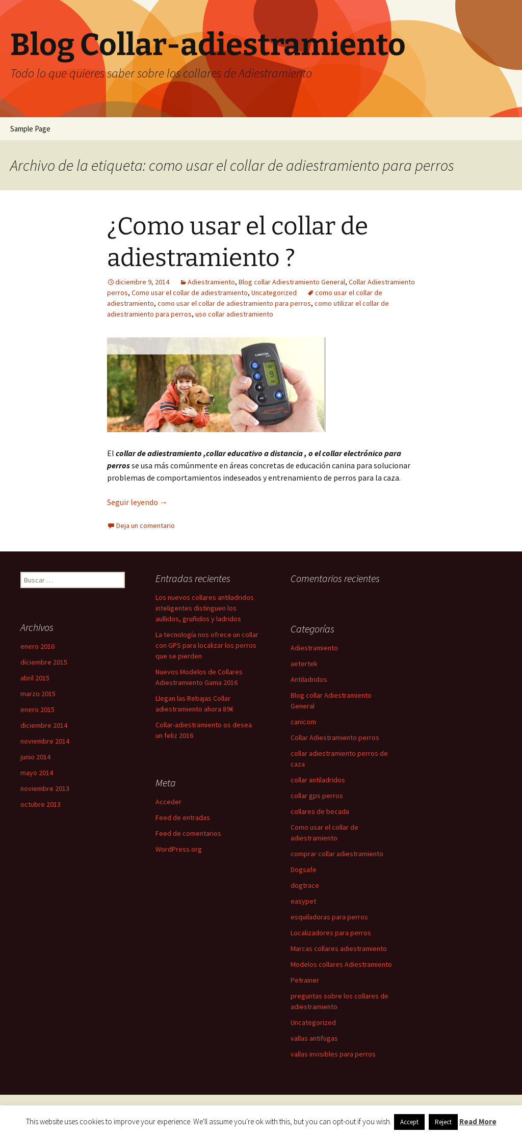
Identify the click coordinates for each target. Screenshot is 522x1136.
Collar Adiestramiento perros (335, 737)
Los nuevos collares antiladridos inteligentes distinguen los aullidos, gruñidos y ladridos (204, 608)
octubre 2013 (40, 804)
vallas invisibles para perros (333, 1054)
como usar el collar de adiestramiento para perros (234, 303)
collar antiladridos (318, 779)
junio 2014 (35, 756)
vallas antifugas (314, 1038)
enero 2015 (37, 709)
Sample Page (30, 129)
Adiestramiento (211, 281)
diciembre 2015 (43, 662)
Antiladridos (309, 679)
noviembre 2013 (44, 788)
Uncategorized (274, 292)
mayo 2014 (36, 772)
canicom (303, 721)
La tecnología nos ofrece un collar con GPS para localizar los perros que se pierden (206, 645)
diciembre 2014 (43, 725)
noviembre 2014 (44, 741)
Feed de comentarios (188, 833)
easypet (303, 901)
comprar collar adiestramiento (337, 853)
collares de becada (320, 811)
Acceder (168, 801)
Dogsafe (304, 869)
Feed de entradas (182, 817)
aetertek (304, 663)
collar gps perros (317, 795)
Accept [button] (409, 1122)
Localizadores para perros (331, 932)
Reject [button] (443, 1122)
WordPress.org (178, 849)
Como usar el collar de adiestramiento (190, 292)
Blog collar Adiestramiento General (292, 281)
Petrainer (305, 980)
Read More (478, 1121)
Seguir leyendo (137, 502)
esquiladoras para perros (329, 916)
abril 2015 (34, 677)
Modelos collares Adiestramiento (341, 964)
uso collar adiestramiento (234, 314)
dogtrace (305, 885)
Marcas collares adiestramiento (339, 948)
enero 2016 (37, 646)
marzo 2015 (38, 693)
